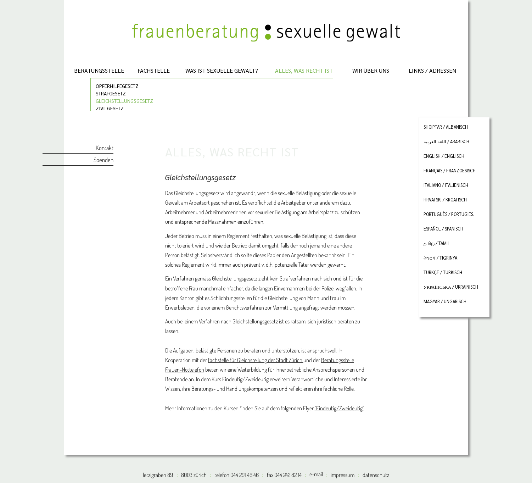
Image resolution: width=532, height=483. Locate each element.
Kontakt (104, 147)
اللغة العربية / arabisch (446, 141)
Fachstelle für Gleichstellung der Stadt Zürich (255, 359)
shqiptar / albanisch (446, 127)
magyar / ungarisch (445, 301)
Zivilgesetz (110, 108)
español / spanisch (443, 229)
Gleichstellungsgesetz (124, 101)
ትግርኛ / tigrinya (440, 258)
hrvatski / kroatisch (445, 199)
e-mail (316, 474)
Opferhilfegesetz (117, 86)
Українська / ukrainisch (451, 287)
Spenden (103, 159)
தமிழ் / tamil (437, 243)
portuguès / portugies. (449, 214)
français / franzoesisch (450, 170)
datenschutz (376, 474)
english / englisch (444, 156)
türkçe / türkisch (443, 272)
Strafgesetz (111, 93)
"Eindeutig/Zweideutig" (339, 408)
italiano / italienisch (446, 185)
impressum (342, 474)
